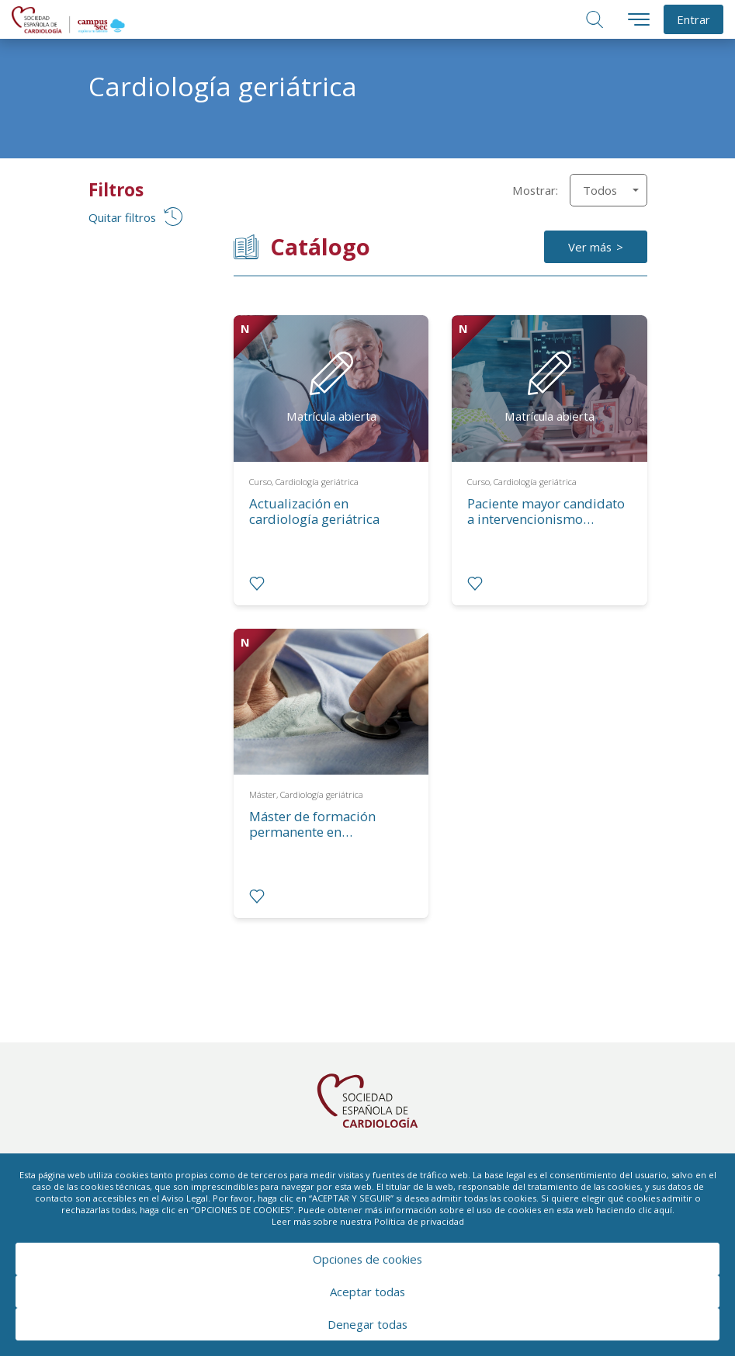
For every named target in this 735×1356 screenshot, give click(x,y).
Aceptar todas (367, 1291)
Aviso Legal (184, 1198)
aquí (663, 1210)
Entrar (693, 19)
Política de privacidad (419, 1221)
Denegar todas (367, 1324)
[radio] (257, 583)
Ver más (590, 247)
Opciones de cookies (367, 1259)
